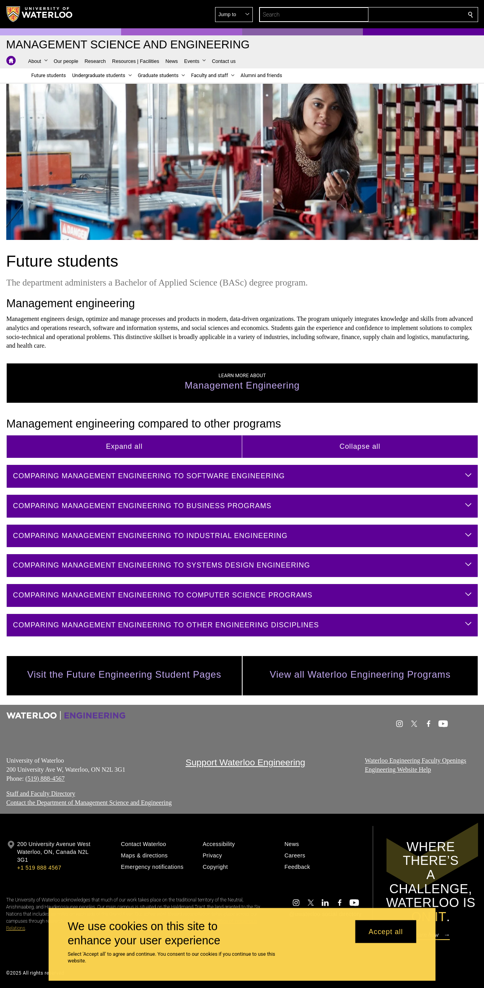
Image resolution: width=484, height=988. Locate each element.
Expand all (124, 446)
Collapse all (359, 446)
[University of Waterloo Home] (39, 14)
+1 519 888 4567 (39, 867)
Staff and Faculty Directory (40, 793)
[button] (413, 14)
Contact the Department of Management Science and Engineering (89, 802)
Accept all (386, 931)
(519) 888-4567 (44, 778)
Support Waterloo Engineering (245, 762)
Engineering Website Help (398, 769)
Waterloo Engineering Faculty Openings (415, 760)
